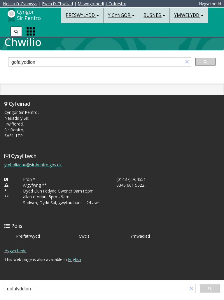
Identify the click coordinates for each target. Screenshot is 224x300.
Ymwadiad (140, 236)
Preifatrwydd (28, 236)
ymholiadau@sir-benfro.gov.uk (33, 164)
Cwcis (84, 236)
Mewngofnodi (91, 3)
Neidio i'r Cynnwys (20, 3)
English (74, 259)
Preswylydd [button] (82, 15)
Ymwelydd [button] (188, 15)
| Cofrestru (115, 3)
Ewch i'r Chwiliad (57, 3)
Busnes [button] (154, 15)
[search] (95, 62)
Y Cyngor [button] (121, 15)
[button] (186, 62)
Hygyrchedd (15, 250)
